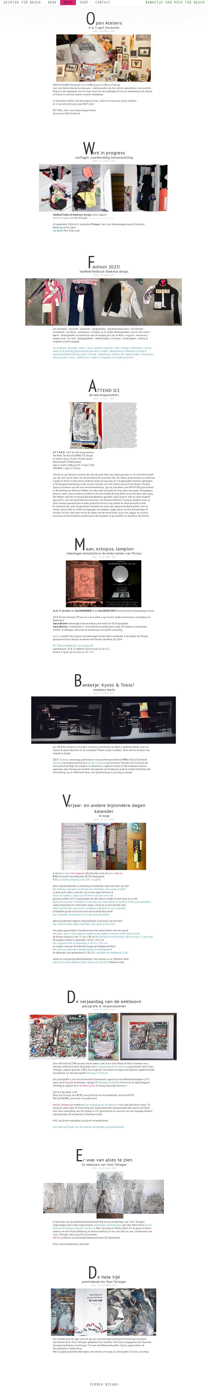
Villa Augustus (77, 873)
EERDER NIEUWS (104, 1385)
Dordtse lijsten (87, 1085)
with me (118, 873)
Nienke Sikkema (61, 1104)
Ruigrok (69, 1082)
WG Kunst (58, 1237)
